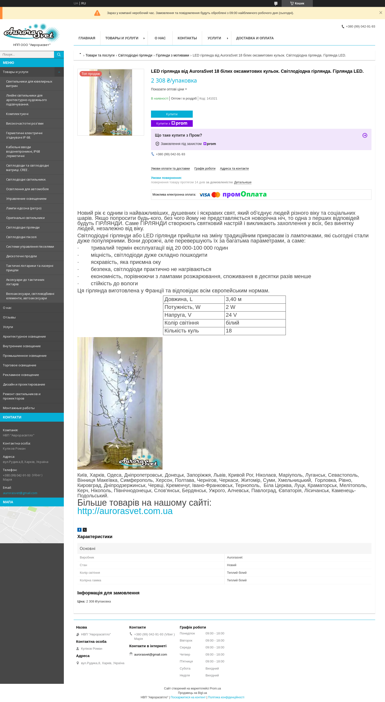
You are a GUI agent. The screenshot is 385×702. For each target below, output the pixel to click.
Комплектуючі (17, 114)
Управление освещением (26, 198)
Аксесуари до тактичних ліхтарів (25, 281)
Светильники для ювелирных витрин (29, 83)
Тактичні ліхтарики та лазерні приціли (29, 267)
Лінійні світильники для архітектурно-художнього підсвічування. (26, 99)
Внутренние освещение (22, 346)
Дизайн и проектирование (24, 384)
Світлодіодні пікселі (21, 237)
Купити (172, 114)
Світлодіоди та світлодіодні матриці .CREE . (27, 167)
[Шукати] (59, 54)
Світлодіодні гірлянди (23, 227)
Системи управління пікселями (30, 246)
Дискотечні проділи (21, 256)
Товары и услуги (15, 72)
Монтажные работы (19, 408)
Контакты (187, 38)
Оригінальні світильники (25, 217)
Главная (87, 38)
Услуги (8, 327)
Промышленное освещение (25, 355)
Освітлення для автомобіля (27, 189)
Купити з (171, 123)
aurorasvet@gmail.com (20, 493)
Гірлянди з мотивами (172, 55)
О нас (7, 307)
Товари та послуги (99, 55)
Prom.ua (215, 688)
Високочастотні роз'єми (24, 123)
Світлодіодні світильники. (26, 179)
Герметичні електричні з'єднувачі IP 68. (24, 135)
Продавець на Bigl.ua (192, 693)
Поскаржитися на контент (188, 697)
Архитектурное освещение (24, 336)
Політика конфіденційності (226, 697)
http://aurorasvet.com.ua (125, 511)
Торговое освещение (19, 365)
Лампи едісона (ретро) (23, 208)
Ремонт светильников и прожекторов (22, 396)
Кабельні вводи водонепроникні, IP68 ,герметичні (23, 151)
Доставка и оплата (255, 38)
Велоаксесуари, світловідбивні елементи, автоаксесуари (30, 295)
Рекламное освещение (21, 374)
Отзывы (9, 317)
